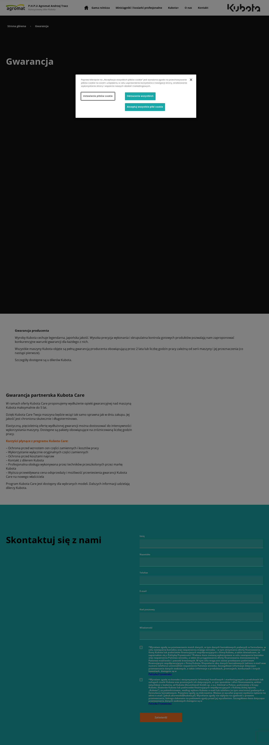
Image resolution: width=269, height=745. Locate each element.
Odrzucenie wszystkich (140, 96)
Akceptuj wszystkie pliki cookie (145, 106)
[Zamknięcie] (191, 80)
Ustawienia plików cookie (98, 96)
